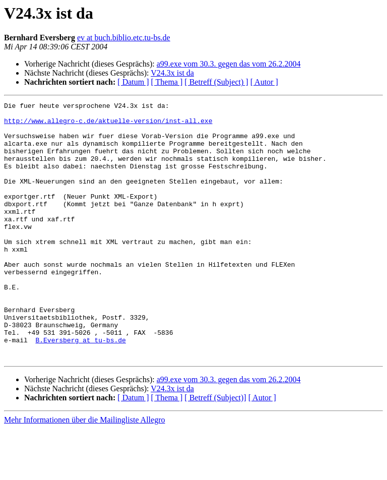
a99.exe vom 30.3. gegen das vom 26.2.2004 (229, 63)
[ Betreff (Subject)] (215, 449)
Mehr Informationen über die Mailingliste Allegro (84, 471)
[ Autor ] (264, 82)
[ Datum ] (133, 82)
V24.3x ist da (172, 73)
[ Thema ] (167, 82)
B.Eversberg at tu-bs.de (80, 388)
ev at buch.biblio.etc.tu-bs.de (123, 37)
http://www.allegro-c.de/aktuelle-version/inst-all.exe (108, 125)
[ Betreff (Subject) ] (216, 82)
